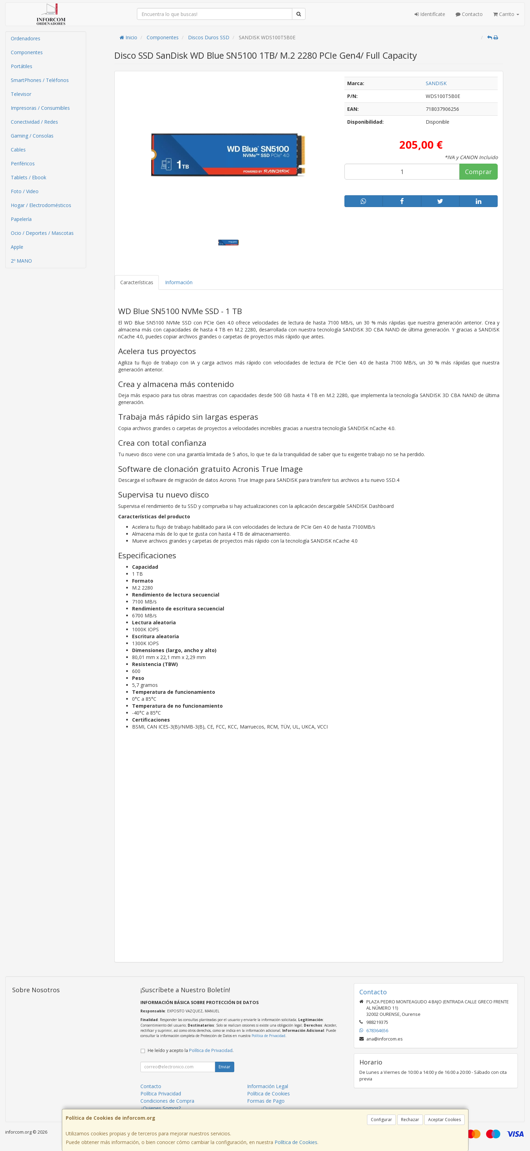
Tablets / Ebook (28, 177)
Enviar (224, 1067)
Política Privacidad (160, 1093)
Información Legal (267, 1086)
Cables (18, 149)
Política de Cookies (296, 1142)
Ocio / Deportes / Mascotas (42, 233)
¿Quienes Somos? (160, 1108)
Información (179, 282)
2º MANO (21, 260)
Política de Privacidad (268, 1035)
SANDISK (436, 83)
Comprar (478, 171)
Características (136, 282)
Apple (17, 247)
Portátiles (21, 66)
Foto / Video (25, 191)
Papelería (21, 219)
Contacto (469, 14)
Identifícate (430, 14)
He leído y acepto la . (191, 1050)
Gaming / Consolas (32, 135)
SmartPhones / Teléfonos (40, 80)
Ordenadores (25, 38)
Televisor (21, 94)
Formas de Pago (266, 1100)
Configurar (381, 1120)
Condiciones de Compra (167, 1100)
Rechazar (410, 1120)
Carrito (506, 14)
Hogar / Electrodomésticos (41, 205)
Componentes (27, 52)
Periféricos (23, 163)
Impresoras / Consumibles (40, 108)
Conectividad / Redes (34, 121)
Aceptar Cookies (444, 1120)
